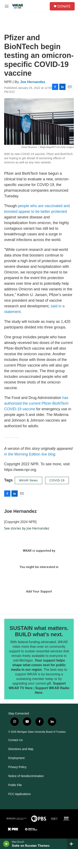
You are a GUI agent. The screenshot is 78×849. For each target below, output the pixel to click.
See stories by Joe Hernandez (26, 528)
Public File (15, 785)
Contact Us (15, 740)
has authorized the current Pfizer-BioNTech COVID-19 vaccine (36, 403)
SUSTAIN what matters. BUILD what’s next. (39, 631)
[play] (6, 844)
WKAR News (28, 480)
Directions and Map (20, 749)
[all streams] (72, 844)
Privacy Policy (17, 767)
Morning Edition (29, 454)
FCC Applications (19, 794)
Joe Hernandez (32, 82)
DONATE (64, 6)
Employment (16, 758)
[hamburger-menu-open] (6, 6)
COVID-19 (57, 480)
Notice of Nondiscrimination (26, 776)
